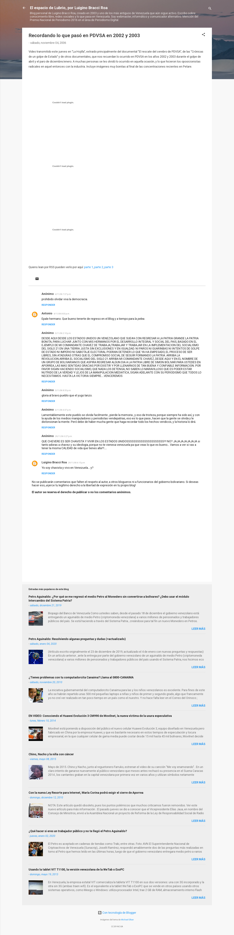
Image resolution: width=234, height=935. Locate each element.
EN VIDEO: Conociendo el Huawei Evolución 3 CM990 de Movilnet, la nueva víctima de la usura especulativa (100, 715)
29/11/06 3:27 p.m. (63, 436)
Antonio (47, 313)
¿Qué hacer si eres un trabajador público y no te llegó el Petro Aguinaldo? (78, 831)
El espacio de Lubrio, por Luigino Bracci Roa (69, 8)
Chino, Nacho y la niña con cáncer (51, 754)
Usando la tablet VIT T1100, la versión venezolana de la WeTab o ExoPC (76, 869)
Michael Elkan (127, 919)
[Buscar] (210, 9)
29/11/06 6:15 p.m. (76, 462)
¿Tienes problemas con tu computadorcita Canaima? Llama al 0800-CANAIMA (81, 677)
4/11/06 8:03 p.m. (62, 313)
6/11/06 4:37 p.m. (63, 410)
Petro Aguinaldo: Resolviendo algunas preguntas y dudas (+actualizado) (77, 639)
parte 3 (108, 267)
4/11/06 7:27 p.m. (63, 294)
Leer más (198, 628)
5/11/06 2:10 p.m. (63, 333)
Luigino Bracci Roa (54, 462)
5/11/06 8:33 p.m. (63, 390)
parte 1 (88, 267)
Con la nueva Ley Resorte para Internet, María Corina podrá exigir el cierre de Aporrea (86, 792)
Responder (48, 305)
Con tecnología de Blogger (117, 912)
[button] (203, 35)
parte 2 (98, 267)
